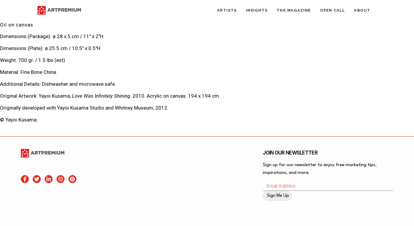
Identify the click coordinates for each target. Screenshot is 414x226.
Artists (227, 10)
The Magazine (293, 10)
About (362, 10)
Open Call (332, 10)
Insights (257, 10)
